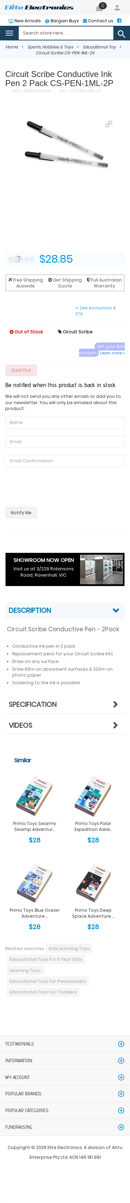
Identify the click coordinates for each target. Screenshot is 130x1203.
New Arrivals (27, 21)
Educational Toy (99, 47)
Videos (20, 725)
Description (30, 610)
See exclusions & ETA (96, 311)
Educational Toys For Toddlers (43, 992)
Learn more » (112, 353)
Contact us (100, 21)
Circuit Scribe (75, 332)
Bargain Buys (64, 21)
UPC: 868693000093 (31, 90)
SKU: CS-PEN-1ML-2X (80, 90)
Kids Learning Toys (69, 948)
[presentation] (58, 487)
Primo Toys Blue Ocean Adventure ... (35, 913)
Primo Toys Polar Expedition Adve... (93, 826)
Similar (22, 760)
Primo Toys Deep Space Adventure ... (93, 913)
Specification (33, 704)
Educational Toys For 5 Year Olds (46, 959)
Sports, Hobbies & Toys (50, 47)
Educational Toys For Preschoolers (48, 981)
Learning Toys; (25, 970)
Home (12, 47)
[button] (108, 124)
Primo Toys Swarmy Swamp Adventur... (34, 826)
